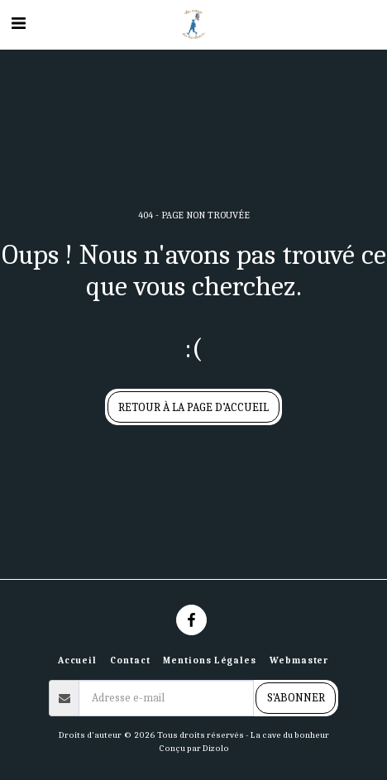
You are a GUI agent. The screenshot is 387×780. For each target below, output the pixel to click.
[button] (18, 23)
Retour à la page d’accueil (193, 407)
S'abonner (296, 698)
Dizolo (216, 748)
